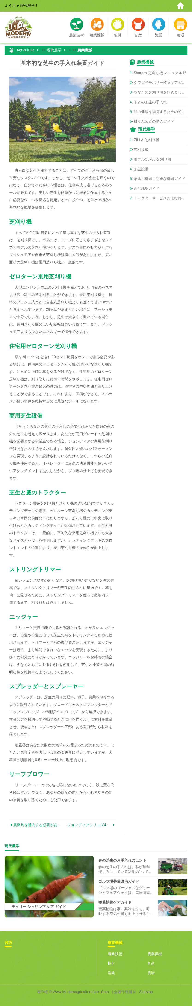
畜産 (151, 963)
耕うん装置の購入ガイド (154, 121)
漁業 (111, 973)
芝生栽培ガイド (147, 188)
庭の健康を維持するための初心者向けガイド (160, 112)
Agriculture (26, 50)
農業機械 (84, 50)
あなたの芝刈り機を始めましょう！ (160, 92)
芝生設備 (141, 169)
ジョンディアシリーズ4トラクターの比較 (89, 825)
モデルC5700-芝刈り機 (152, 159)
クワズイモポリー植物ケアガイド (160, 82)
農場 (151, 973)
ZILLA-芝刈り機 (146, 140)
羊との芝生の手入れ (150, 102)
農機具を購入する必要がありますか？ (37, 825)
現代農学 (54, 50)
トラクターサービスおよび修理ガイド (160, 198)
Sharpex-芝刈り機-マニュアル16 (160, 73)
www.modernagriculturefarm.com (81, 992)
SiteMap (146, 992)
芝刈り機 (141, 149)
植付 (111, 963)
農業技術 (115, 954)
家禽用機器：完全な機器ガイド (159, 179)
